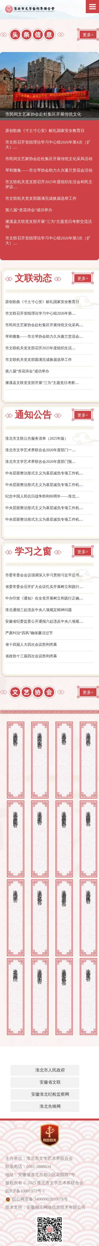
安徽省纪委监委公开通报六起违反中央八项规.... (44, 621)
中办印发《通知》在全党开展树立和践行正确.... (44, 598)
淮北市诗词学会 (15, 890)
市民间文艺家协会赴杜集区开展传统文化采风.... (44, 325)
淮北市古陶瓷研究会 (88, 813)
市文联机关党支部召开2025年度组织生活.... (40, 348)
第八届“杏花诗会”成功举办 (27, 371)
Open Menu (92, 6)
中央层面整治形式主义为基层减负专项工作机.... (44, 473)
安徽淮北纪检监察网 (50, 1094)
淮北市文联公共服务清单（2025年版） (36, 438)
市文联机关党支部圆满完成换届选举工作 (38, 360)
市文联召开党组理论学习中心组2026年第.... (40, 313)
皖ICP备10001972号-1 (25, 1191)
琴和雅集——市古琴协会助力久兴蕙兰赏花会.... (44, 337)
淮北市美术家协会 (39, 812)
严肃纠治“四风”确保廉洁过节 (29, 633)
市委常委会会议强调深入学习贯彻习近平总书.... (44, 575)
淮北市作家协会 (64, 733)
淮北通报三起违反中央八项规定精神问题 (38, 610)
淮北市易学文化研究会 (64, 971)
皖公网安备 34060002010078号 (40, 1199)
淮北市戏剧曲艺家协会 (64, 814)
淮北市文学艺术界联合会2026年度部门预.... (40, 462)
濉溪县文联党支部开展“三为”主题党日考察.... (42, 383)
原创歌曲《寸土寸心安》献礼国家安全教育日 (42, 302)
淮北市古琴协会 (88, 969)
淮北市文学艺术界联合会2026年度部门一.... (40, 450)
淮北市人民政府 (50, 1070)
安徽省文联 (50, 1082)
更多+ (88, 35)
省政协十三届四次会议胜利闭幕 (31, 656)
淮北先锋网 (50, 1106)
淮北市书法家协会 (88, 734)
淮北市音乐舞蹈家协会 (15, 814)
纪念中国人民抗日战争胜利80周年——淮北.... (42, 496)
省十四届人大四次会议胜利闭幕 (31, 645)
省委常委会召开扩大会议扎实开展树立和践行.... (44, 587)
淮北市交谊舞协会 (88, 891)
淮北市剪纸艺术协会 (39, 971)
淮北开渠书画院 (15, 969)
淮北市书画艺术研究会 (64, 892)
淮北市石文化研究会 (39, 892)
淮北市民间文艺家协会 (39, 735)
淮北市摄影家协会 (15, 734)
